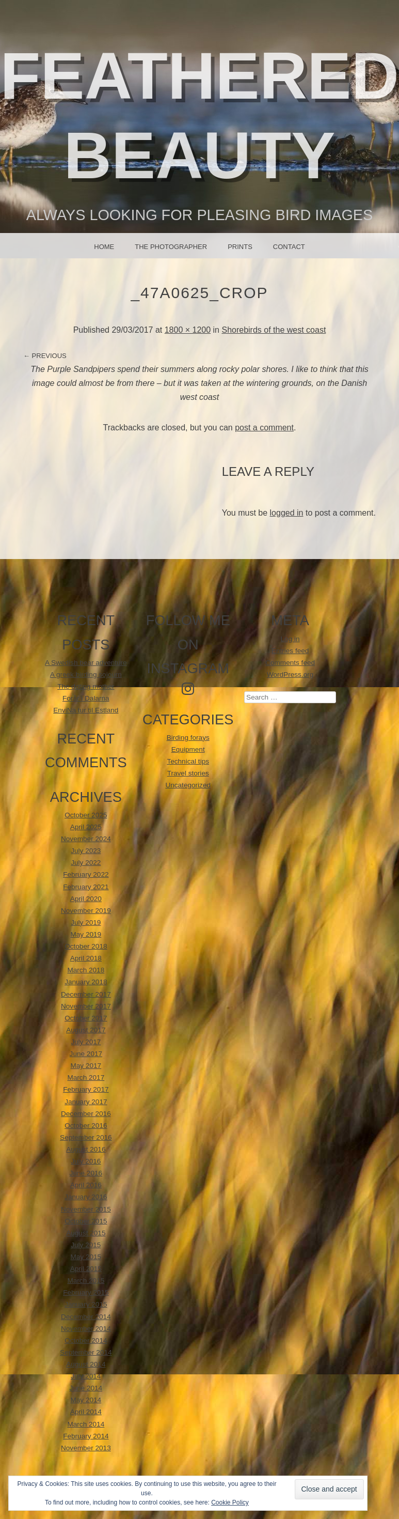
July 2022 (86, 862)
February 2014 (85, 1436)
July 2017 (86, 1042)
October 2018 (86, 946)
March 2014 (85, 1424)
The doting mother (85, 686)
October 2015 (86, 1221)
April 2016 (86, 1185)
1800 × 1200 (188, 330)
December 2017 (86, 994)
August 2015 (85, 1233)
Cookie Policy (230, 1502)
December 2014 (86, 1317)
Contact (289, 247)
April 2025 (86, 827)
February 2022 (85, 874)
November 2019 (86, 911)
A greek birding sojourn (86, 674)
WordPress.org (290, 674)
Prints (240, 247)
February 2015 (85, 1292)
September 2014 (86, 1352)
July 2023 (86, 851)
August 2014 (85, 1364)
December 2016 (86, 1114)
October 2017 (86, 1018)
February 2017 (85, 1089)
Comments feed (290, 663)
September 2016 (86, 1137)
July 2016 (86, 1161)
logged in (287, 512)
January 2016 (86, 1197)
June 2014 (86, 1388)
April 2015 (86, 1269)
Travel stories (188, 773)
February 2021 (85, 887)
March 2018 (85, 970)
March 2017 (85, 1077)
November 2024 (86, 839)
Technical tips (188, 761)
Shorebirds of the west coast (273, 330)
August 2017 (85, 1030)
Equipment (188, 749)
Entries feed (290, 651)
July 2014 (86, 1376)
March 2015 (85, 1280)
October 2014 (86, 1340)
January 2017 (86, 1102)
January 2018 (86, 982)
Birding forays (188, 737)
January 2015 (86, 1304)
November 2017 (86, 1006)
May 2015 (85, 1257)
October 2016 (86, 1125)
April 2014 (86, 1412)
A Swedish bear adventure (86, 663)
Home (104, 247)
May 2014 (85, 1400)
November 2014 (86, 1328)
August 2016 (85, 1149)
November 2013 (86, 1448)
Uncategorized (188, 785)
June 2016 (86, 1173)
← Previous (45, 356)
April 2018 (86, 958)
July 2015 (86, 1245)
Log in (290, 639)
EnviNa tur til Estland (85, 710)
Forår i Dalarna (85, 698)
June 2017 (86, 1054)
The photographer (171, 247)
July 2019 (86, 922)
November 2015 (86, 1209)
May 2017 (85, 1066)
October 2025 (86, 815)
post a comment (264, 427)
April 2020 (86, 899)
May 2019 (85, 934)
